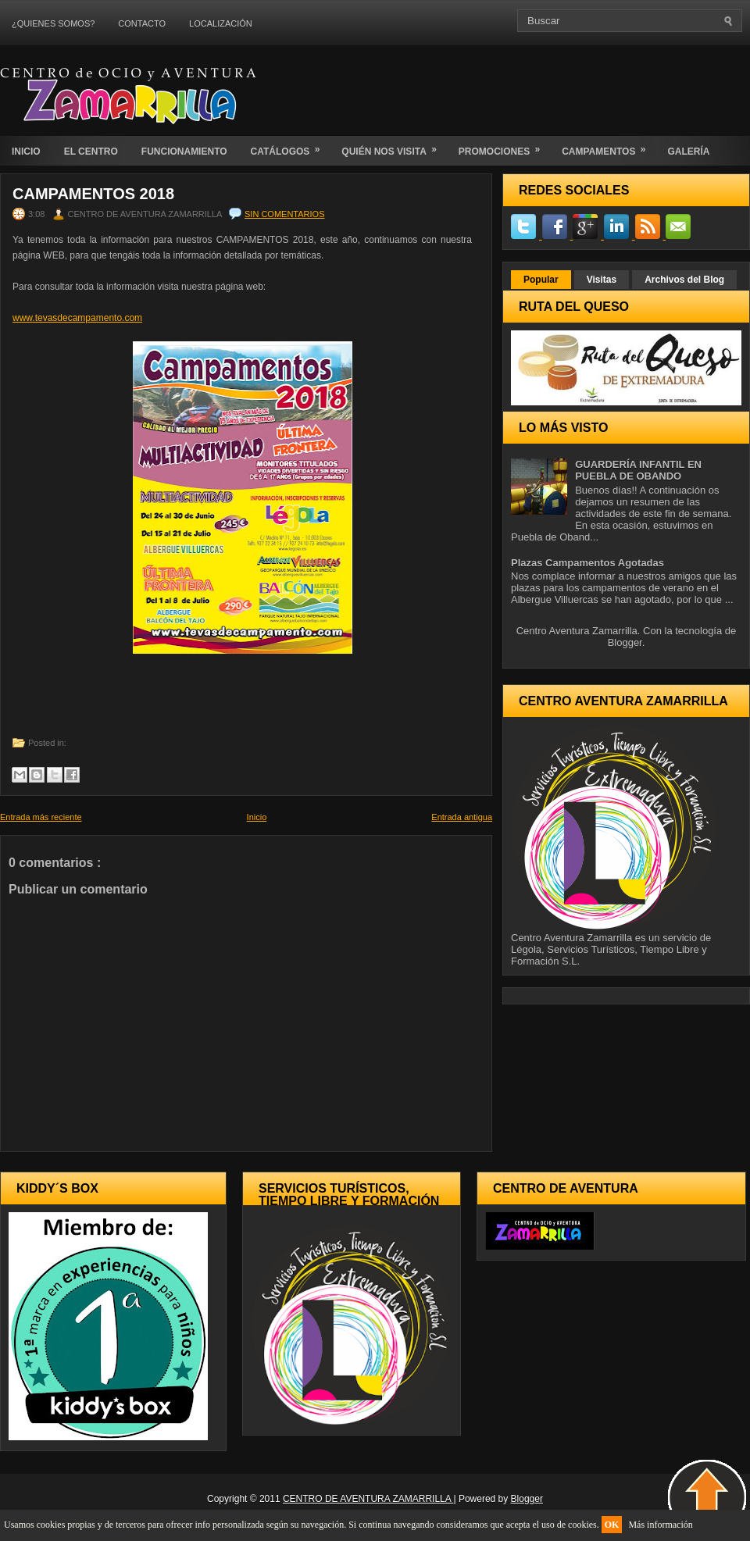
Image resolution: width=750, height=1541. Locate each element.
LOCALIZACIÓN (220, 23)
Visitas (601, 279)
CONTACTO (142, 23)
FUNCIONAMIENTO (184, 151)
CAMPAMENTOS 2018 (93, 194)
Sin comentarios (284, 214)
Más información (660, 1524)
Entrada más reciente (41, 817)
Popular (541, 279)
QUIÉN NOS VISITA (393, 146)
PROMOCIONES (504, 146)
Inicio (257, 817)
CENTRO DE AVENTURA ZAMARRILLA (368, 1498)
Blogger (625, 642)
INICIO (26, 151)
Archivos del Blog (684, 279)
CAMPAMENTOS (608, 146)
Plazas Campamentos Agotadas (587, 563)
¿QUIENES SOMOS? (53, 23)
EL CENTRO (91, 151)
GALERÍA (688, 151)
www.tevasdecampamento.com (77, 317)
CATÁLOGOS (290, 146)
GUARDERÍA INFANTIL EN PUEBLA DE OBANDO (638, 470)
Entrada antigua (461, 817)
